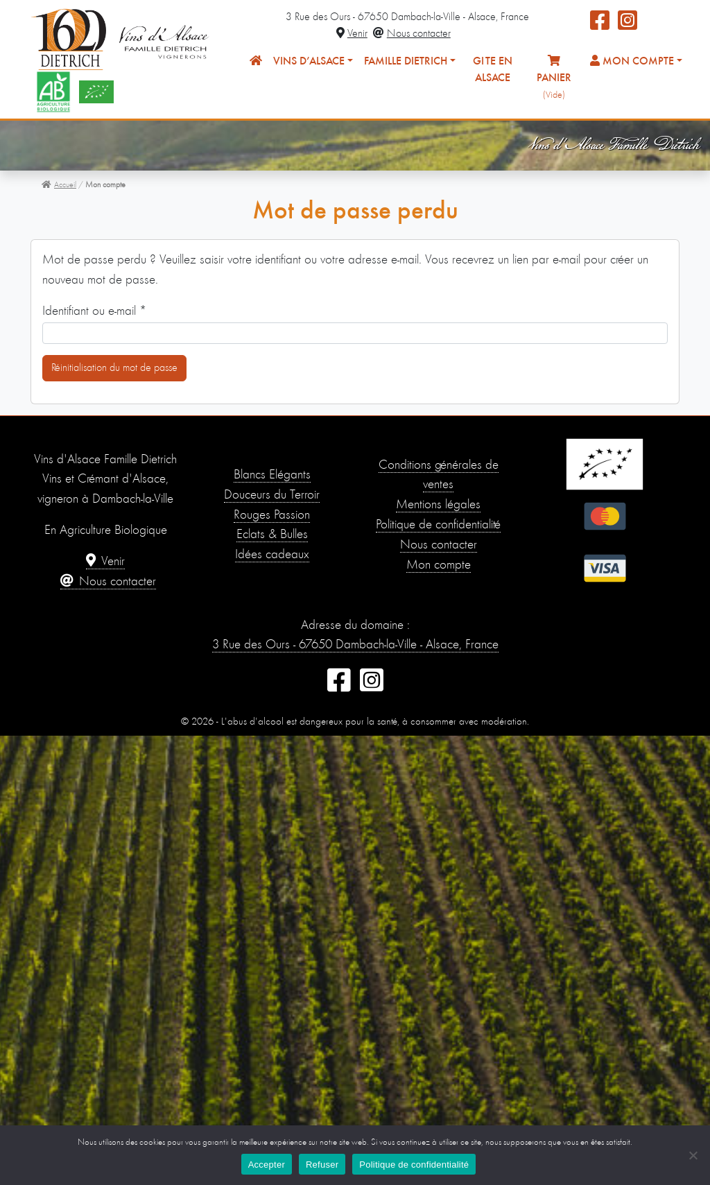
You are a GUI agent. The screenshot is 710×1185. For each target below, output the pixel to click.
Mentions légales (438, 505)
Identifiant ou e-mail (94, 310)
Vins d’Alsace (309, 61)
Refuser (322, 1164)
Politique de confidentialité (438, 525)
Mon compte (632, 61)
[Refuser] (693, 1155)
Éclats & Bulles (272, 535)
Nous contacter (412, 34)
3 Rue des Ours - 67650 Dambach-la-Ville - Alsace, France (355, 645)
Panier (554, 77)
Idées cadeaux (272, 555)
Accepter (266, 1164)
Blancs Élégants (272, 475)
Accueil (59, 185)
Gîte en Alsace (492, 70)
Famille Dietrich (405, 61)
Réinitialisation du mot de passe (114, 368)
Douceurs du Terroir (272, 495)
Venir (351, 34)
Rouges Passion (272, 515)
